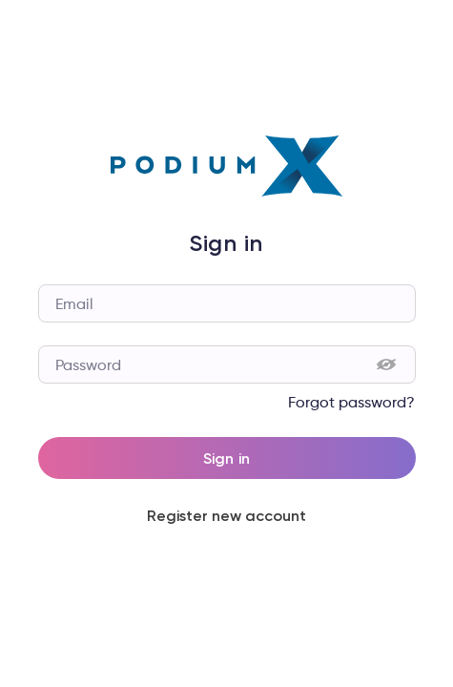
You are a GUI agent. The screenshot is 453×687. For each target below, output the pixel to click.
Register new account (227, 515)
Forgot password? (351, 402)
